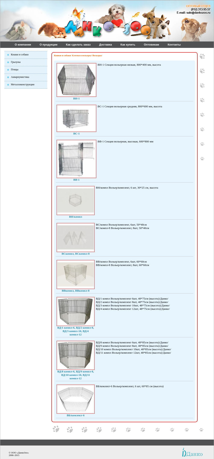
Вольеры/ (97, 55)
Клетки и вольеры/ (82, 55)
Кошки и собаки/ (62, 55)
